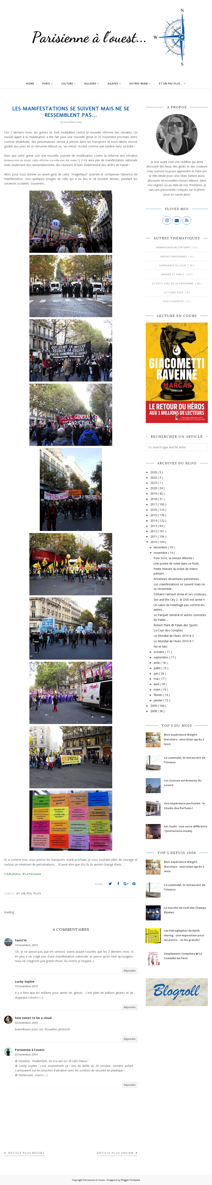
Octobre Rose (174, 292)
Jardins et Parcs (173, 274)
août (157, 663)
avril (157, 684)
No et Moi (160, 646)
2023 (154, 483)
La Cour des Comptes (168, 630)
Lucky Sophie (24, 981)
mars (157, 689)
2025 (154, 477)
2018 (154, 499)
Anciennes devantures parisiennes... (177, 579)
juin (156, 673)
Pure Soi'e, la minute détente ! (174, 558)
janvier (158, 700)
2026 (154, 472)
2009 (154, 706)
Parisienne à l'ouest (30, 1050)
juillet (157, 668)
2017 (154, 504)
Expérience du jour (173, 265)
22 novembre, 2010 (26, 1023)
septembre (161, 657)
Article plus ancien (116, 1153)
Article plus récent (26, 1153)
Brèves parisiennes (174, 256)
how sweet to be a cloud (33, 1018)
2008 (154, 711)
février (158, 695)
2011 (154, 536)
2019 (154, 493)
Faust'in (21, 940)
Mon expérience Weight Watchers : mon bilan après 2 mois (184, 739)
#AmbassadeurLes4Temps (174, 247)
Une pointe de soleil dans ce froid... (177, 563)
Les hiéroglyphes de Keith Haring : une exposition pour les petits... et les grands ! (184, 935)
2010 (154, 542)
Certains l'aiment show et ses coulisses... (181, 594)
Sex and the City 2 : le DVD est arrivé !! (179, 600)
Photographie (174, 301)
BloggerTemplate (130, 1179)
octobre (159, 652)
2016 (154, 510)
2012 (154, 531)
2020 (154, 488)
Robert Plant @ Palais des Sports (176, 625)
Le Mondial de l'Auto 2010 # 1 (174, 641)
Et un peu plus (29, 893)
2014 (154, 520)
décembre (161, 547)
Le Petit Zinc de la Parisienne (173, 283)
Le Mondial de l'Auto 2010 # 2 (174, 636)
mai (156, 679)
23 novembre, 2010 (26, 1054)
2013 (154, 526)
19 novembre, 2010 (26, 945)
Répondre (130, 970)
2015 (154, 515)
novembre (161, 553)
